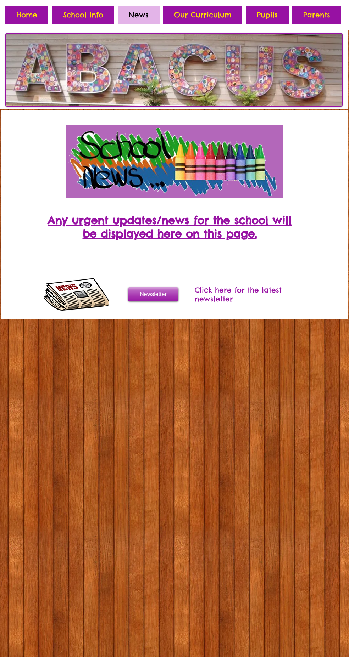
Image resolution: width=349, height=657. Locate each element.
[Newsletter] (153, 294)
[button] (83, 15)
